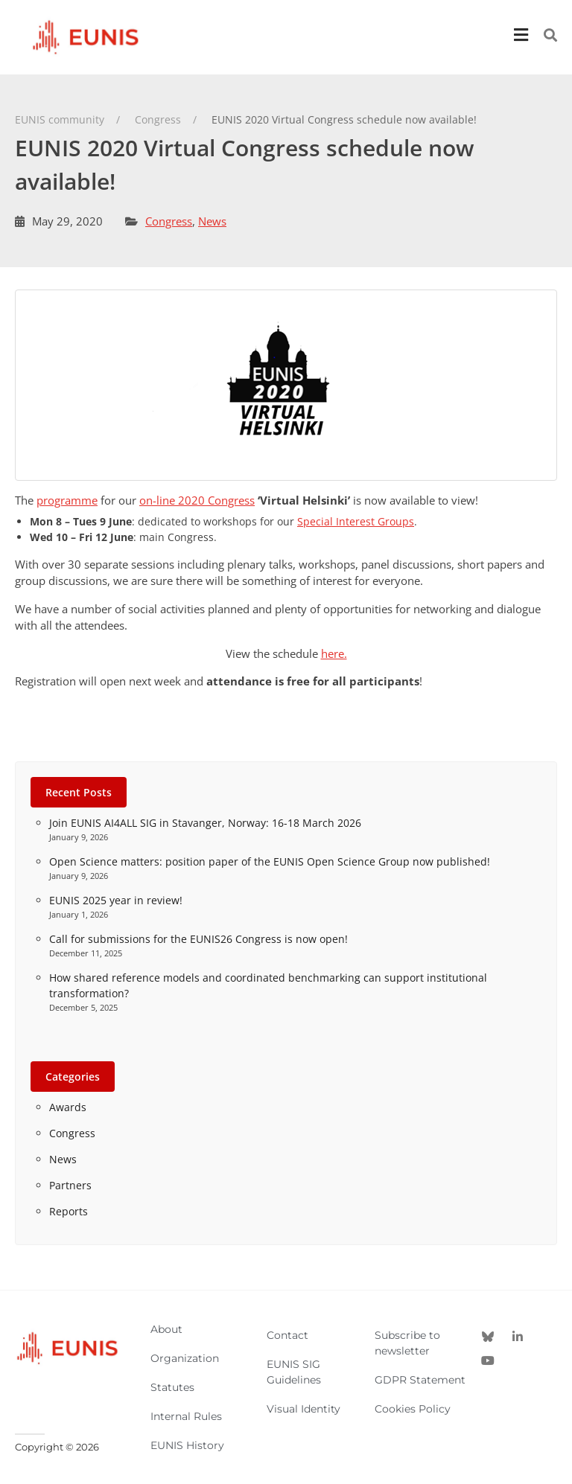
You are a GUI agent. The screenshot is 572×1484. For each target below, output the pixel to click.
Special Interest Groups (355, 521)
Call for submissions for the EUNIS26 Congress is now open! (198, 939)
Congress (168, 221)
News (212, 221)
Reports (68, 1211)
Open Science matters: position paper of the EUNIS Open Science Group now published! (269, 861)
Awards (67, 1107)
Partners (70, 1185)
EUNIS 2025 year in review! (115, 900)
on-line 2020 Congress (197, 500)
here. (334, 653)
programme (67, 500)
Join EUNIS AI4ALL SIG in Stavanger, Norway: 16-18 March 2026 (205, 823)
